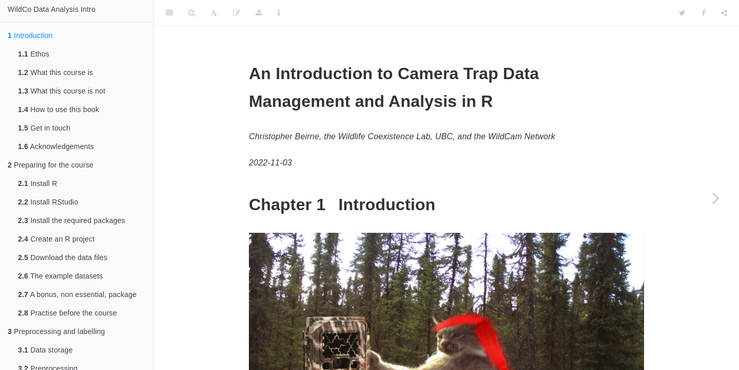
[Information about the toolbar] (279, 13)
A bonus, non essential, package (77, 294)
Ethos (33, 54)
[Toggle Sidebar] (169, 13)
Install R (37, 183)
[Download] (259, 13)
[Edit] (236, 13)
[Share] (724, 13)
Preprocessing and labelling (56, 331)
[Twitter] (682, 13)
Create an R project (56, 239)
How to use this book (58, 109)
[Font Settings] (214, 13)
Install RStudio (48, 202)
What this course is (55, 72)
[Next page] (716, 198)
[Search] (192, 13)
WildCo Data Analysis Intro (51, 9)
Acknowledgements (56, 146)
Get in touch (44, 128)
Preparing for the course (50, 165)
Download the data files (62, 257)
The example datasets (60, 276)
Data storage (45, 350)
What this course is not (61, 91)
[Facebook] (703, 13)
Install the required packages (71, 220)
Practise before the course (67, 313)
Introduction (30, 35)
